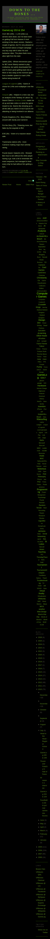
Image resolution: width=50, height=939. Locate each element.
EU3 (38, 341)
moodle (44, 450)
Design (42, 320)
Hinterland (42, 396)
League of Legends (9, 84)
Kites (44, 417)
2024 (40, 644)
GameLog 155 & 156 (43, 755)
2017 (40, 665)
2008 (40, 850)
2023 (40, 648)
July (42, 730)
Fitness (39, 356)
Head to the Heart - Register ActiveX (44, 741)
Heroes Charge (42, 388)
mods (38, 450)
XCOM (42, 625)
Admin (40, 226)
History (41, 398)
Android (41, 234)
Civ (39, 280)
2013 (40, 679)
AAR (45, 218)
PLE (39, 482)
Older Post (30, 185)
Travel (45, 578)
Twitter (40, 586)
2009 (40, 847)
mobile (44, 448)
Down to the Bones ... (25, 12)
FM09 (44, 359)
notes (44, 466)
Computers (42, 299)
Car (39, 267)
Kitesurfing (42, 419)
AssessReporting (42, 241)
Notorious (39, 118)
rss (42, 523)
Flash (44, 356)
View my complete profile (40, 74)
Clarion (44, 280)
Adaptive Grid (43, 223)
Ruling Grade (41, 135)
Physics (39, 479)
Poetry (44, 482)
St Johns (40, 541)
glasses (42, 380)
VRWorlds (42, 599)
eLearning (42, 333)
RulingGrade (41, 526)
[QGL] (39, 218)
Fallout (41, 346)
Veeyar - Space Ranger (40, 191)
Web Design (42, 612)
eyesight (43, 341)
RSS (30, 181)
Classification (41, 283)
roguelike (41, 521)
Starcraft (41, 547)
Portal (45, 484)
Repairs (41, 513)
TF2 (42, 554)
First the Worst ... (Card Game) (41, 126)
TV (43, 583)
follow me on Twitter (43, 931)
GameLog (28, 172)
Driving (39, 325)
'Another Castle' (20, 100)
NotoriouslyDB (41, 121)
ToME (42, 562)
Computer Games (16, 172)
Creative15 (42, 302)
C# (45, 262)
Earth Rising (40, 182)
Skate (39, 534)
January (43, 840)
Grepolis (5, 95)
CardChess (42, 273)
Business (40, 262)
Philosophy (42, 477)
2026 (40, 637)
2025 (40, 641)
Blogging (42, 254)
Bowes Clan (40, 869)
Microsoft (42, 443)
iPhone (39, 409)
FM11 (39, 362)
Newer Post (6, 185)
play (45, 479)
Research (42, 515)
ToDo (43, 560)
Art (45, 239)
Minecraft (42, 445)
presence (42, 487)
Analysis (42, 231)
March (42, 830)
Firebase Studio (42, 351)
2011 (40, 686)
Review (41, 518)
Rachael (41, 502)
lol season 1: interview (43, 783)
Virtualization (42, 596)
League (39, 424)
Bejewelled (41, 247)
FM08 (39, 359)
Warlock (39, 604)
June (42, 820)
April (42, 827)
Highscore (42, 391)
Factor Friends (41, 115)
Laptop (42, 422)
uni (44, 586)
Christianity (42, 278)
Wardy (44, 601)
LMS (39, 438)
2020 (40, 655)
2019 (40, 658)
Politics (39, 484)
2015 (40, 672)
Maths (42, 440)
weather (42, 609)
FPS (44, 362)
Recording (41, 510)
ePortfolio (41, 338)
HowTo (39, 401)
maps (44, 438)
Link (43, 435)
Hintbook (41, 393)
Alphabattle (42, 228)
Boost (39, 257)
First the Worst (42, 354)
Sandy (42, 528)
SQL (44, 539)
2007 (40, 854)
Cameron (42, 265)
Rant (45, 508)
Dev (39, 323)
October (43, 710)
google (39, 383)
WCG (42, 606)
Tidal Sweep (40, 132)
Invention (42, 406)
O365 (39, 471)
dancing (44, 307)
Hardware (41, 385)
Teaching (42, 552)
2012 (40, 682)
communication (42, 291)
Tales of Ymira (41, 185)
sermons (41, 531)
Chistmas (42, 275)
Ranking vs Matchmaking (41, 154)
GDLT (43, 378)
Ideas (45, 401)
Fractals (41, 364)
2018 (40, 662)
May (42, 824)
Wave (45, 604)
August (42, 724)
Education (41, 331)
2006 (40, 857)
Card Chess (40, 112)
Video (45, 588)
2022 (40, 651)
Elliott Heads (42, 336)
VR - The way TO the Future (41, 100)
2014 (40, 675)
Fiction (38, 349)
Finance (44, 349)
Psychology (41, 497)
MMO (39, 448)
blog (44, 252)
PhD (44, 474)
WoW (44, 622)
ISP (42, 412)
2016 (40, 669)
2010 (40, 689)
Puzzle (42, 500)
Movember (42, 453)
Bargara (41, 244)
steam (41, 549)
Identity (42, 404)
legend (41, 432)
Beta (40, 249)
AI (44, 226)
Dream (44, 323)
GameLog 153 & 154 (13, 30)
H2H (45, 383)
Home (18, 185)
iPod (45, 409)
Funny (39, 367)
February (43, 834)
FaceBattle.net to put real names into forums (44, 808)
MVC (42, 458)
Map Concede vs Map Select (41, 163)
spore (39, 539)
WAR (39, 601)
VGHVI (39, 588)
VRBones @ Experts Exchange (41, 902)
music (41, 456)
